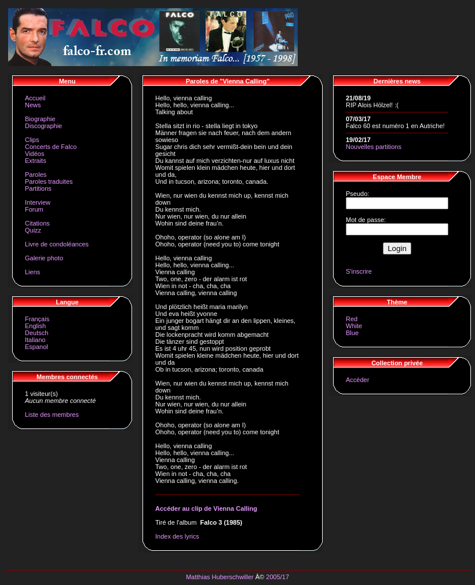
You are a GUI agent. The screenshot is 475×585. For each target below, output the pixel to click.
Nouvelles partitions (373, 146)
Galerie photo (44, 258)
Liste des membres (52, 414)
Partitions (38, 188)
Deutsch (36, 332)
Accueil (35, 98)
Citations (37, 223)
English (35, 325)
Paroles (35, 174)
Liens (32, 271)
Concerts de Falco (50, 146)
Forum (34, 209)
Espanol (36, 346)
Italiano (35, 339)
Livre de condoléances (57, 244)
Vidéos (34, 153)
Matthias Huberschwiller (220, 576)
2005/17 (277, 576)
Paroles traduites (49, 181)
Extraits (35, 160)
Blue (352, 332)
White (354, 325)
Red (351, 318)
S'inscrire (359, 271)
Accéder (357, 379)
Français (37, 318)
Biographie (40, 118)
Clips (32, 139)
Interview (37, 202)
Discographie (43, 125)
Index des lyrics (177, 536)
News (33, 104)
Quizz (33, 230)
